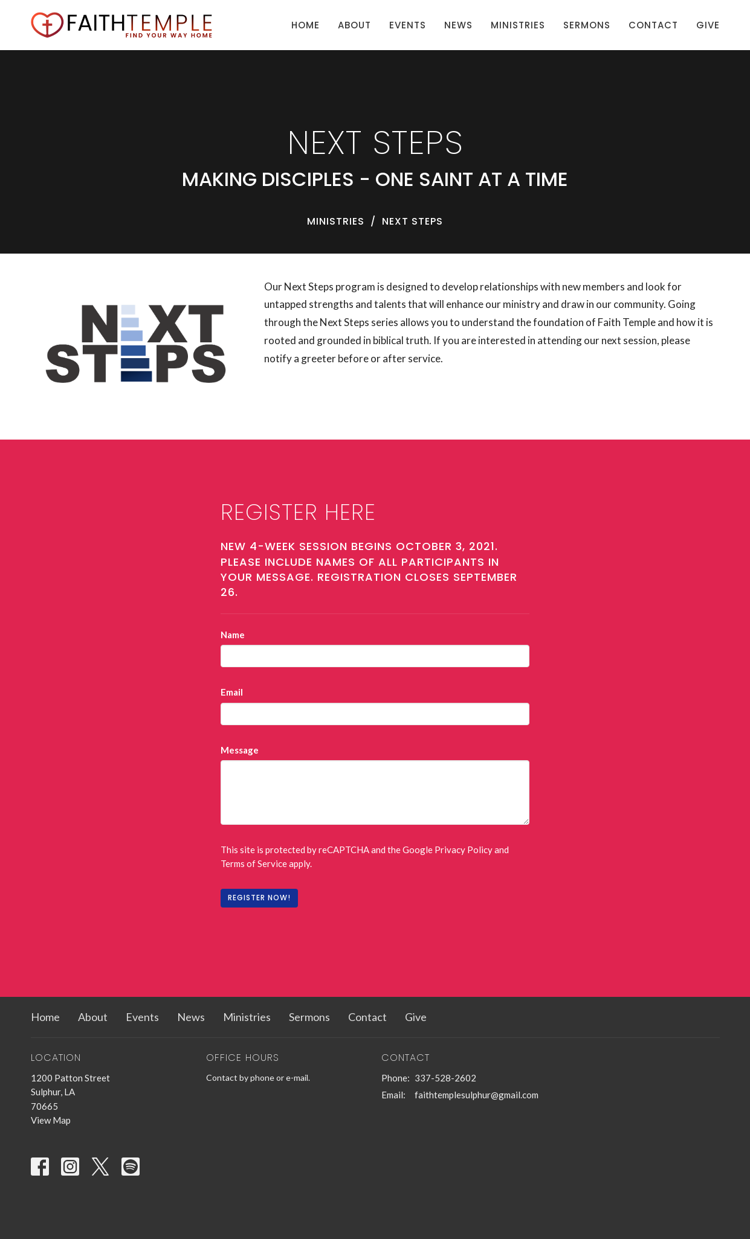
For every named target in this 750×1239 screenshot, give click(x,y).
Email (232, 692)
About (354, 25)
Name (233, 634)
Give (708, 25)
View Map (51, 1120)
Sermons (586, 25)
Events (407, 25)
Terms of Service (254, 863)
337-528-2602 (445, 1077)
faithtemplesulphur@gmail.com (476, 1094)
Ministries (518, 25)
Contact (653, 25)
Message (240, 749)
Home (305, 25)
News (458, 25)
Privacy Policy (464, 849)
